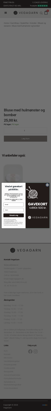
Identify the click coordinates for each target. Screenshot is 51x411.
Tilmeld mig (13, 215)
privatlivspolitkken (9, 220)
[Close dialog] (47, 184)
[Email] (13, 205)
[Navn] (13, 210)
